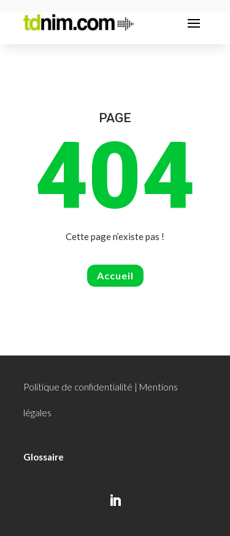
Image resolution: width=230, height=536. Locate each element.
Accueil (115, 275)
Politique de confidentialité (77, 386)
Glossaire (43, 456)
